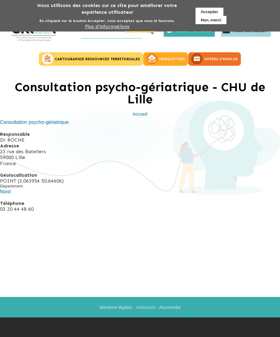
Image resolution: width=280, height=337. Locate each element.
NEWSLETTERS (172, 59)
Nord (5, 191)
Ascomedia (170, 307)
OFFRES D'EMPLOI (221, 59)
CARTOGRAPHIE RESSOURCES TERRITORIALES (97, 59)
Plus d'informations (107, 26)
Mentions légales (115, 307)
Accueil (140, 114)
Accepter (209, 11)
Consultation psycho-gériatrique (34, 122)
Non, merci (211, 19)
